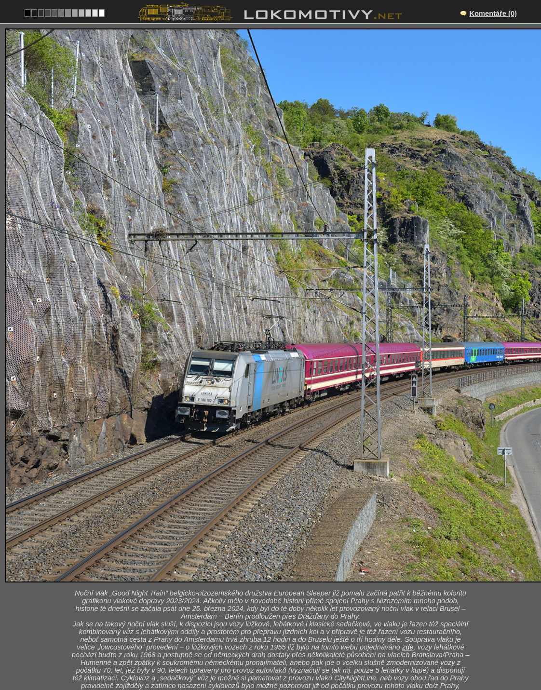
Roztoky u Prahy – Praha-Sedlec (281, 609)
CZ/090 (279, 619)
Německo (257, 659)
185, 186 (298, 659)
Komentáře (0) (493, 13)
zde (408, 373)
